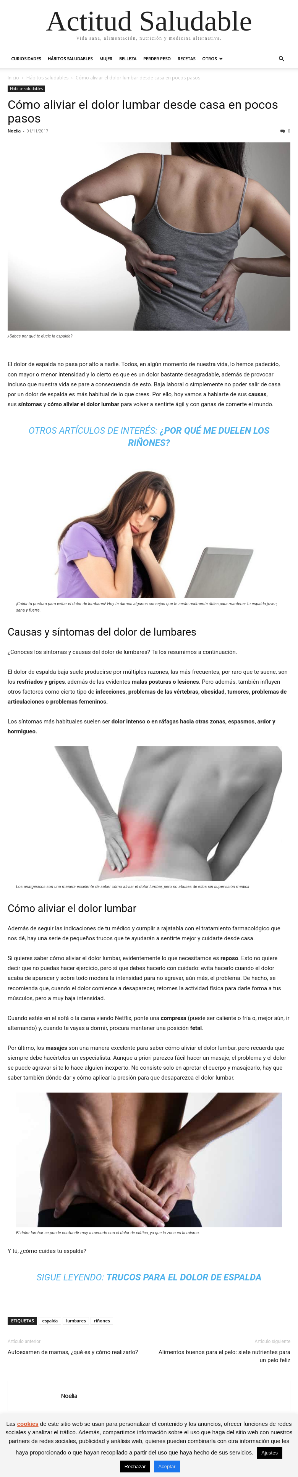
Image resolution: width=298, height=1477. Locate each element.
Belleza (127, 58)
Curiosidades (26, 58)
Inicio (13, 77)
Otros (209, 58)
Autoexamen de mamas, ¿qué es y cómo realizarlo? (73, 1352)
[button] (281, 59)
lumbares (76, 1321)
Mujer (105, 58)
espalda (50, 1321)
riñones (102, 1321)
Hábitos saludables (70, 58)
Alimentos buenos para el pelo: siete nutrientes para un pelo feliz (224, 1356)
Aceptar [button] (167, 1466)
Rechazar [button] (135, 1466)
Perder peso (157, 58)
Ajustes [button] (269, 1453)
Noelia (14, 131)
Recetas (186, 58)
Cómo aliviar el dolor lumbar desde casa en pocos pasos (143, 111)
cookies (28, 1424)
